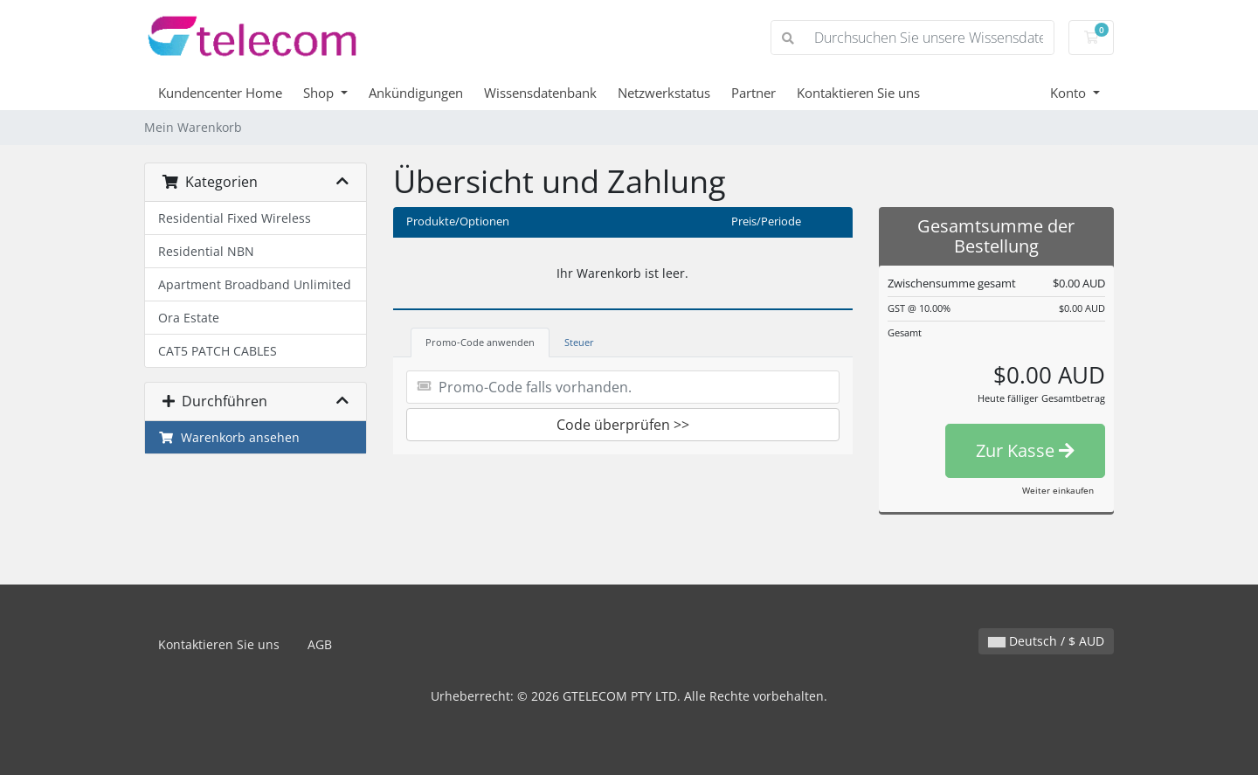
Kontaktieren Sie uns (858, 92)
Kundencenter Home (220, 92)
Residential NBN (206, 251)
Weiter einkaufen (1058, 490)
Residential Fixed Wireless (234, 218)
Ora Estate (188, 317)
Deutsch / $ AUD (1046, 641)
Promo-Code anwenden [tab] (480, 342)
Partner (753, 92)
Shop (320, 92)
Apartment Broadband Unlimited (254, 284)
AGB (320, 644)
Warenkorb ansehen (229, 437)
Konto (1069, 92)
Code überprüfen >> (622, 424)
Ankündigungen (416, 92)
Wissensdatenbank (540, 92)
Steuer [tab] (579, 342)
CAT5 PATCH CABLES (217, 351)
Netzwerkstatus (664, 92)
